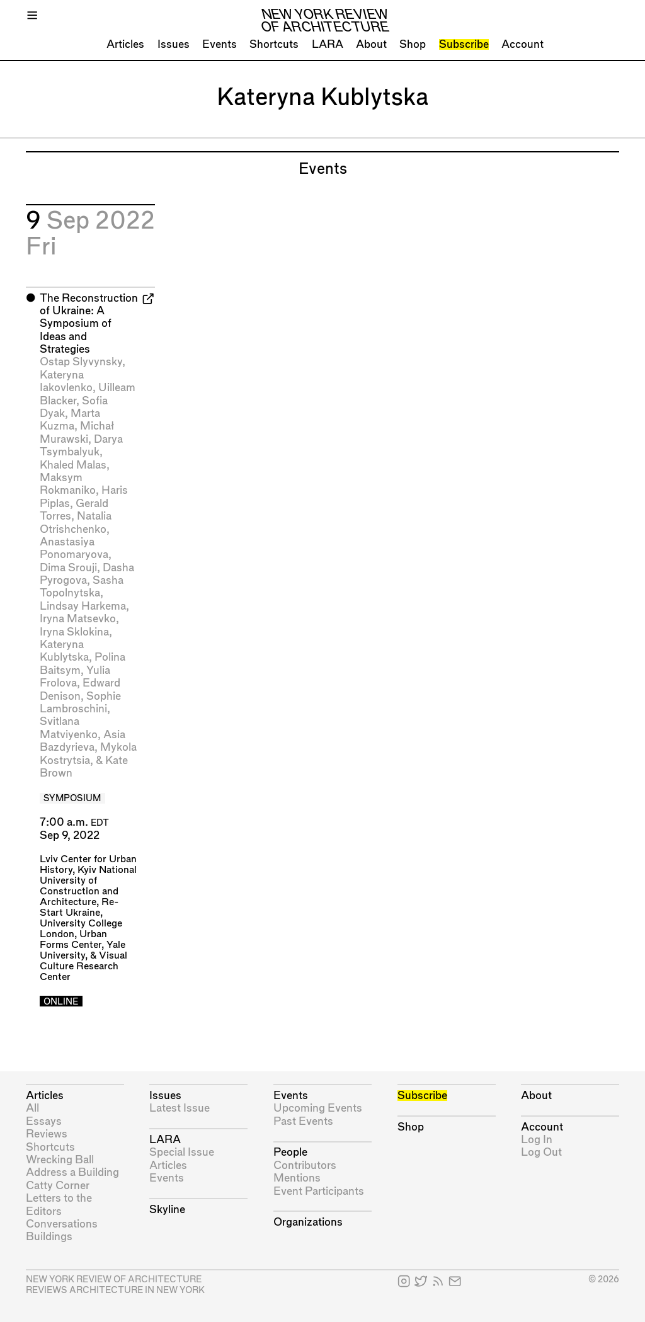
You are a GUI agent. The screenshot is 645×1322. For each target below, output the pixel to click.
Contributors (304, 1165)
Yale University (82, 950)
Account (522, 44)
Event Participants (318, 1191)
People (290, 1152)
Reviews (46, 1134)
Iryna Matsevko (78, 618)
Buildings (49, 1236)
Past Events (303, 1121)
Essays (44, 1121)
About (371, 44)
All (32, 1108)
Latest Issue (179, 1108)
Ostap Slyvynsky (81, 361)
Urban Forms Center (73, 940)
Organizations (308, 1222)
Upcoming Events (317, 1108)
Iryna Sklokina (74, 632)
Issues (173, 44)
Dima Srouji (68, 567)
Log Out (541, 1152)
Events (219, 44)
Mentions (297, 1178)
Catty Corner (57, 1185)
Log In (536, 1139)
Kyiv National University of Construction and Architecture (88, 886)
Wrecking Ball (60, 1159)
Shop (412, 44)
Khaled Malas (73, 465)
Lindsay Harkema (83, 606)
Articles (125, 44)
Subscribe (464, 44)
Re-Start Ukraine (79, 907)
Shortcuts (274, 44)
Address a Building (72, 1172)
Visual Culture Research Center (83, 966)
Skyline (167, 1209)
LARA (327, 44)
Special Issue (181, 1152)
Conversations (62, 1224)
